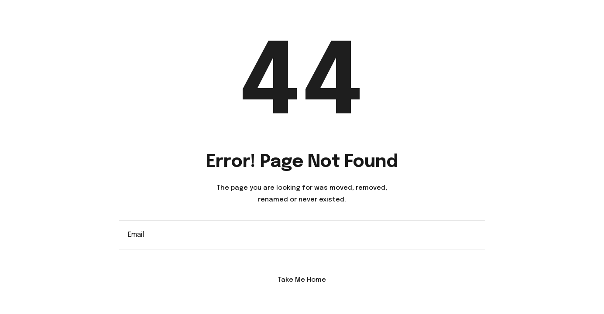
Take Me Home (302, 279)
